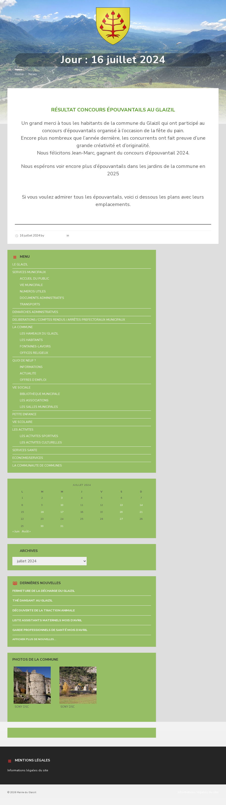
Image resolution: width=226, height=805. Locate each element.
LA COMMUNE (22, 327)
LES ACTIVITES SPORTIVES (39, 436)
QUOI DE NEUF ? (24, 361)
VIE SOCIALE (21, 388)
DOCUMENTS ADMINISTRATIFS (42, 298)
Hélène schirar (55, 235)
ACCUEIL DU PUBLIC (34, 279)
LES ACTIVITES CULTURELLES (41, 442)
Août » (26, 531)
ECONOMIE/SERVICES (27, 458)
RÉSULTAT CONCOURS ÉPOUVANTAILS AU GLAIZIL (81, 97)
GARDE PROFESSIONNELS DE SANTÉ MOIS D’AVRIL (49, 630)
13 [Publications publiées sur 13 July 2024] (121, 505)
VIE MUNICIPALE (31, 285)
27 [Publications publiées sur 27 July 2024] (121, 519)
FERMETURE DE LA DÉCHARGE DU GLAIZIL (43, 591)
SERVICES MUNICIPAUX (29, 272)
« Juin (16, 531)
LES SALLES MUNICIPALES (39, 407)
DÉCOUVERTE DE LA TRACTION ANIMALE (43, 610)
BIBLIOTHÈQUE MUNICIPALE (40, 394)
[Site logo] (113, 43)
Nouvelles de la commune (89, 235)
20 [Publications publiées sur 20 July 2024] (121, 512)
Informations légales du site (27, 770)
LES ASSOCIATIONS (34, 400)
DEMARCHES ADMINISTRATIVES (35, 312)
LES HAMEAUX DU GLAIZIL (39, 334)
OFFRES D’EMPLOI (33, 380)
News (32, 74)
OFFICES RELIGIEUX (34, 353)
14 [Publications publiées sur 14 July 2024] (141, 505)
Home (19, 74)
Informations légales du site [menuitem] (198, 792)
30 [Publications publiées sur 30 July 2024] (42, 526)
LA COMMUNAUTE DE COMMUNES (37, 465)
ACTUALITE (28, 373)
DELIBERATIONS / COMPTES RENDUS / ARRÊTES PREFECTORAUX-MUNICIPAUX (68, 320)
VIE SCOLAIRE (22, 422)
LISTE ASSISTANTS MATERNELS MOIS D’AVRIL (47, 620)
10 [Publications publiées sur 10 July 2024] (61, 505)
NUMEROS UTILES (33, 291)
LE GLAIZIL (20, 264)
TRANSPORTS (30, 304)
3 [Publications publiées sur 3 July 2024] (62, 498)
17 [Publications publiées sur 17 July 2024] (61, 512)
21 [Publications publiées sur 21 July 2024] (141, 512)
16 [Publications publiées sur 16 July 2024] (42, 512)
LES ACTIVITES (22, 430)
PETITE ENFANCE (24, 414)
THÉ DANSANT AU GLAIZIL (32, 600)
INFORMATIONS (31, 367)
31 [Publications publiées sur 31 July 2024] (61, 526)
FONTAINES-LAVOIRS (35, 346)
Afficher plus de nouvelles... (34, 639)
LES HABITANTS (31, 340)
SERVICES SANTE (24, 450)
